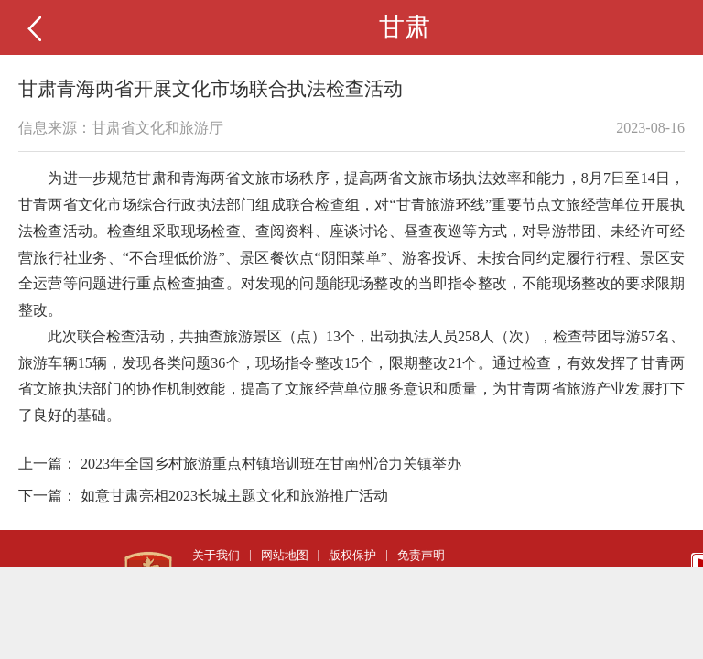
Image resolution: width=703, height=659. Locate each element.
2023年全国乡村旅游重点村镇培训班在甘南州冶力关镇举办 (271, 463)
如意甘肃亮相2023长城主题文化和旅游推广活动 (234, 495)
